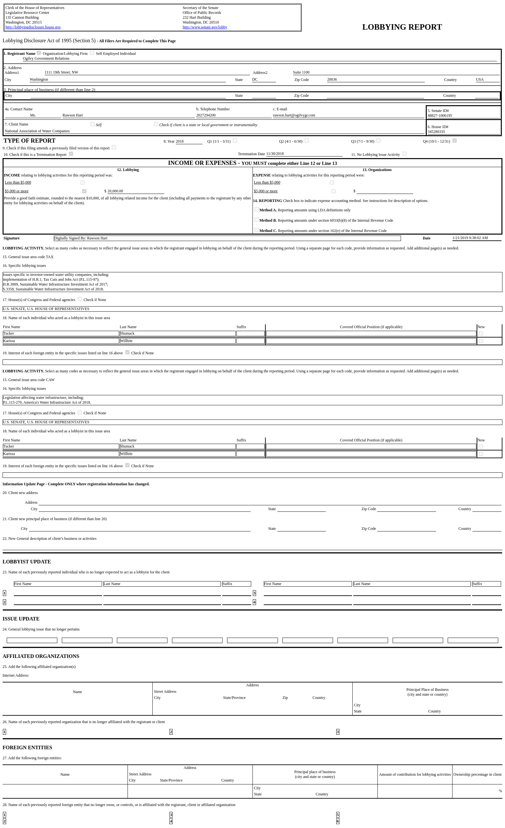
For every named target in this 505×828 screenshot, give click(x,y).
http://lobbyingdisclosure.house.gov (33, 27)
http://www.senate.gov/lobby (205, 27)
